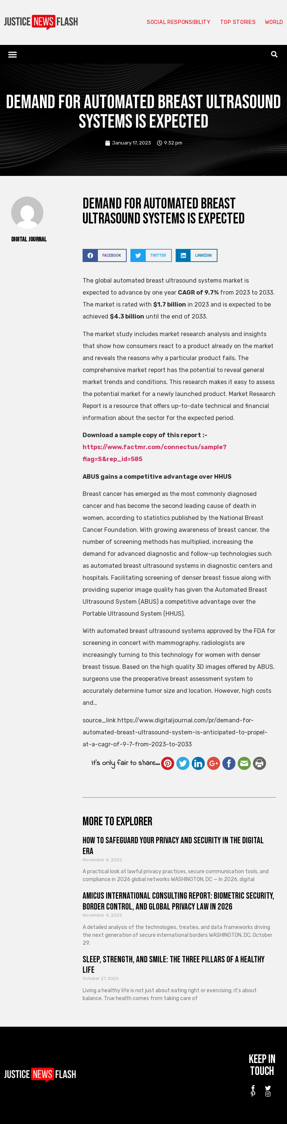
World (272, 22)
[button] (13, 54)
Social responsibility (170, 22)
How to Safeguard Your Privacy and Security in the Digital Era (173, 846)
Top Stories (234, 22)
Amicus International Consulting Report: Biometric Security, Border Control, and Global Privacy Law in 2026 (178, 901)
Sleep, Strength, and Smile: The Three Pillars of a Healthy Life (174, 965)
